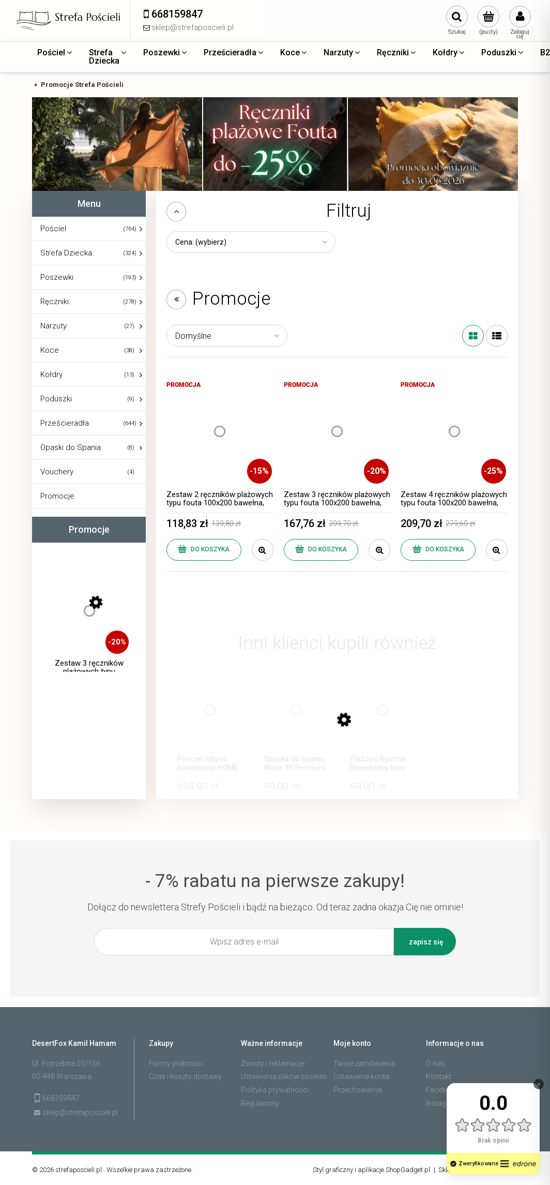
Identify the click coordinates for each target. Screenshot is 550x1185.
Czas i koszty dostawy (185, 1076)
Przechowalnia (357, 1090)
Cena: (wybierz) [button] (200, 242)
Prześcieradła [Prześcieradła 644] (64, 423)
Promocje (57, 496)
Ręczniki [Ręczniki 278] (54, 301)
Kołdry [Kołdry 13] (51, 374)
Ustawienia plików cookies (284, 1076)
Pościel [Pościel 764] (53, 228)
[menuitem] (55, 53)
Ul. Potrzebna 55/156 (66, 1063)
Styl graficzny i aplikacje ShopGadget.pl (371, 1170)
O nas (435, 1063)
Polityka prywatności (275, 1090)
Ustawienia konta (361, 1076)
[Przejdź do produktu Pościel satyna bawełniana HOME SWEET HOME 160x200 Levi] (210, 720)
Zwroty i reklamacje (272, 1063)
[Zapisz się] (425, 941)
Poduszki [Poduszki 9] (56, 398)
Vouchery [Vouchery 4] (56, 471)
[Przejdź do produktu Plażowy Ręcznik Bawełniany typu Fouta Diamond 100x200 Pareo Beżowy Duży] (382, 720)
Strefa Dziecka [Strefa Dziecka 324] (66, 253)
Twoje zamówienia (364, 1063)
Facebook (442, 1090)
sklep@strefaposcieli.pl (80, 1112)
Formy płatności (176, 1063)
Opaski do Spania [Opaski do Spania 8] (70, 447)
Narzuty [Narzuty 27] (53, 326)
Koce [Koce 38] (49, 350)
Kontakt (438, 1076)
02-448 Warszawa (61, 1076)
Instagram (443, 1103)
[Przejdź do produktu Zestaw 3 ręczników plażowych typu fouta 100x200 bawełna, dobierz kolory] (89, 621)
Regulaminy (260, 1103)
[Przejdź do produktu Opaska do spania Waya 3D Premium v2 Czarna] (296, 720)
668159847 (61, 1098)
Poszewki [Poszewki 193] (56, 277)
